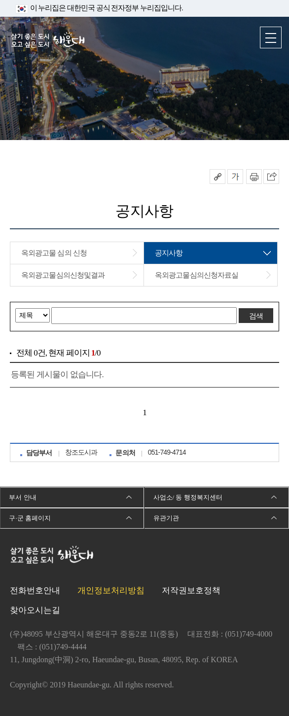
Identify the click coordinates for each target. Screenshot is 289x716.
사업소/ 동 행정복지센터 (187, 497)
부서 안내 (22, 497)
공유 (217, 176)
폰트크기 (235, 176)
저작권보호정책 (191, 590)
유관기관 (166, 518)
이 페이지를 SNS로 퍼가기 (271, 176)
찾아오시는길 (35, 610)
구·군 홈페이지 (30, 518)
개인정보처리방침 (110, 590)
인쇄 (254, 176)
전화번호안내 (35, 590)
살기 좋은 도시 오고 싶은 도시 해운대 (48, 40)
